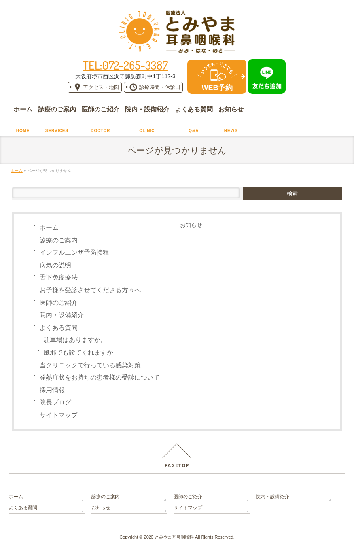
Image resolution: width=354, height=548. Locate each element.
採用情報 (52, 390)
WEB (217, 88)
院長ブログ (55, 402)
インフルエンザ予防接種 (74, 252)
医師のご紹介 (59, 302)
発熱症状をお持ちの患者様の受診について (100, 377)
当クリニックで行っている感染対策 (90, 365)
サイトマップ (59, 415)
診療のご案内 (59, 240)
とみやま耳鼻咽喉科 (174, 537)
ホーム (49, 227)
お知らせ (191, 225)
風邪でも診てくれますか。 (81, 352)
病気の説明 (55, 265)
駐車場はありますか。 (75, 339)
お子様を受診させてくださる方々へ (90, 290)
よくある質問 (59, 327)
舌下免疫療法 (59, 277)
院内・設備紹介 (62, 315)
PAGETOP (177, 465)
